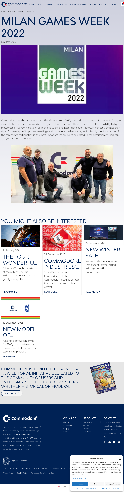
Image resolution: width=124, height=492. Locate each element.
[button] (120, 458)
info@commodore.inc (112, 422)
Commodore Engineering (18, 449)
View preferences (113, 484)
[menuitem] (62, 486)
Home (3, 11)
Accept (80, 484)
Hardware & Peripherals (92, 422)
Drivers (86, 429)
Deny (96, 484)
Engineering (67, 425)
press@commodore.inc (113, 426)
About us (66, 422)
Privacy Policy (90, 488)
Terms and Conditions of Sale (108, 488)
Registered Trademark (15, 461)
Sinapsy (66, 429)
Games (86, 425)
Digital (65, 432)
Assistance (87, 432)
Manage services (80, 478)
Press (10, 11)
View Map (108, 437)
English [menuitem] (63, 487)
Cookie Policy (79, 488)
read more (10, 291)
